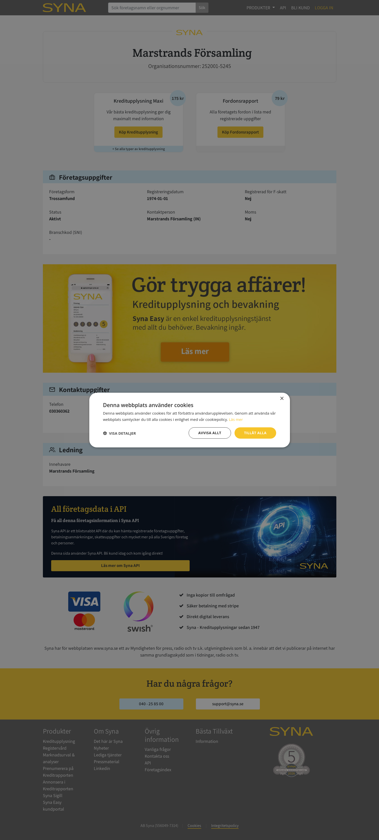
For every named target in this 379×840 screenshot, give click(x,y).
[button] (119, 433)
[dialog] (189, 420)
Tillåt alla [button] (255, 432)
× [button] (282, 398)
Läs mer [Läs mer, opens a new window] (236, 419)
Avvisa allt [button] (209, 432)
